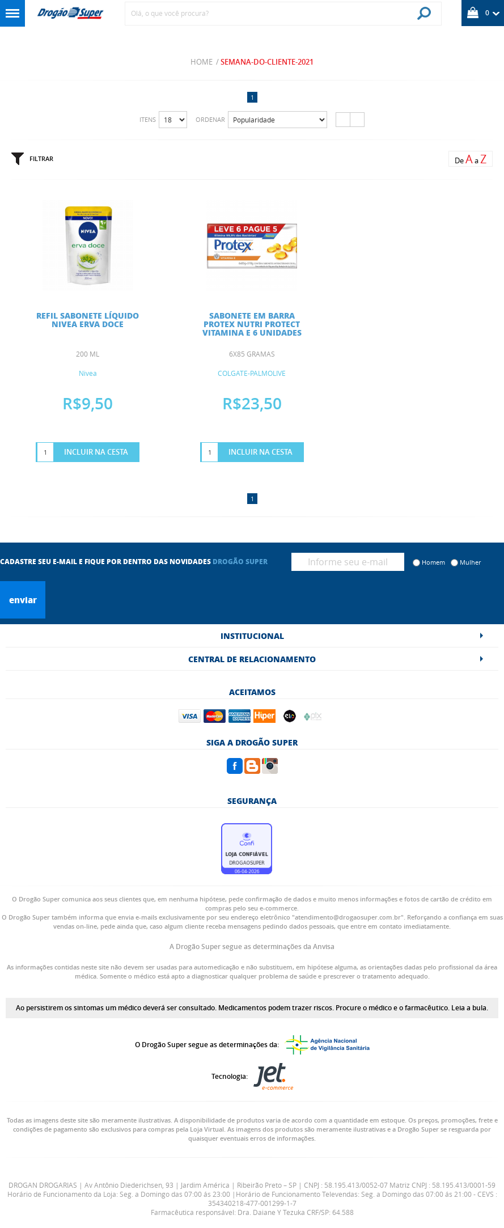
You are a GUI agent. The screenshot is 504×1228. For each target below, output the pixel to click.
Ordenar (210, 119)
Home (201, 62)
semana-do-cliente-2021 (267, 62)
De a (470, 159)
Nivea (88, 373)
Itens (147, 119)
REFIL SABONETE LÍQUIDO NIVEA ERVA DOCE (87, 319)
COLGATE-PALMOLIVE (252, 373)
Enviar (23, 600)
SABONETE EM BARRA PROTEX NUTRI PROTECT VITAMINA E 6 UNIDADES (252, 324)
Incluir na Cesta (96, 452)
